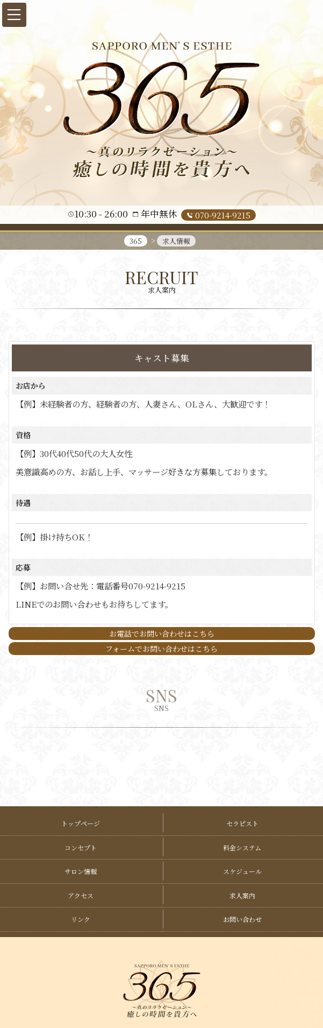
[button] (14, 15)
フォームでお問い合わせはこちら (161, 648)
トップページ (80, 823)
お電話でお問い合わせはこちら (161, 633)
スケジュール (242, 871)
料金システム (242, 847)
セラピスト (242, 823)
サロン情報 (80, 871)
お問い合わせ (242, 919)
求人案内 (242, 895)
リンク (80, 919)
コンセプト (80, 847)
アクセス (81, 895)
